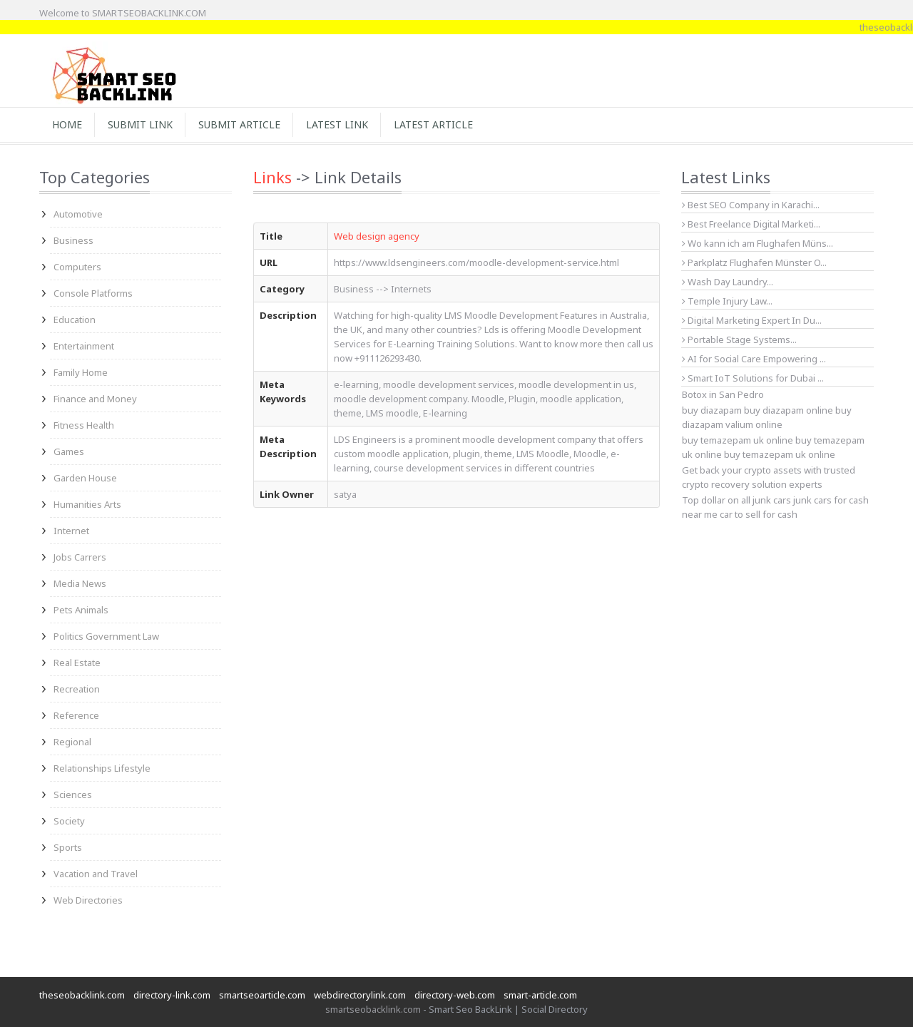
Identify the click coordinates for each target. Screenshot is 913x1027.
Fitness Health (83, 425)
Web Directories (88, 900)
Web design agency (376, 236)
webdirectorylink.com (360, 994)
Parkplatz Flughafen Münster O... (754, 262)
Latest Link (337, 124)
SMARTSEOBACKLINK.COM (149, 12)
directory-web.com (454, 994)
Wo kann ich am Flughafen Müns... (757, 243)
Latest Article (433, 124)
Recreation (76, 689)
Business (73, 240)
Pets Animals (80, 609)
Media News (79, 583)
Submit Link (140, 124)
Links (272, 177)
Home (67, 124)
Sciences (72, 794)
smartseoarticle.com (262, 994)
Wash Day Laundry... (727, 281)
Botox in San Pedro (723, 394)
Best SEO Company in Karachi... (751, 204)
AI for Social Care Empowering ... (754, 358)
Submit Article (239, 124)
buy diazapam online (788, 410)
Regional (72, 741)
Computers (77, 266)
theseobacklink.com (82, 994)
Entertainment (83, 345)
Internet (71, 530)
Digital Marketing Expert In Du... (752, 320)
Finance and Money (95, 398)
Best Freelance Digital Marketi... (751, 224)
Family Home (80, 372)
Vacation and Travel (95, 873)
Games (68, 451)
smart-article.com (540, 994)
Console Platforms (93, 293)
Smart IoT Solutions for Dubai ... (753, 378)
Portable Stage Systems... (739, 339)
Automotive (78, 214)
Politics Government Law (106, 636)
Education (74, 319)
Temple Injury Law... (727, 301)
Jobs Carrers (79, 557)
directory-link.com (171, 994)
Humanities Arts (87, 504)
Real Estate (77, 662)
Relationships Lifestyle (102, 768)
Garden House (85, 477)
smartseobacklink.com (373, 1009)
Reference (76, 715)
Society (69, 820)
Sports (67, 847)
